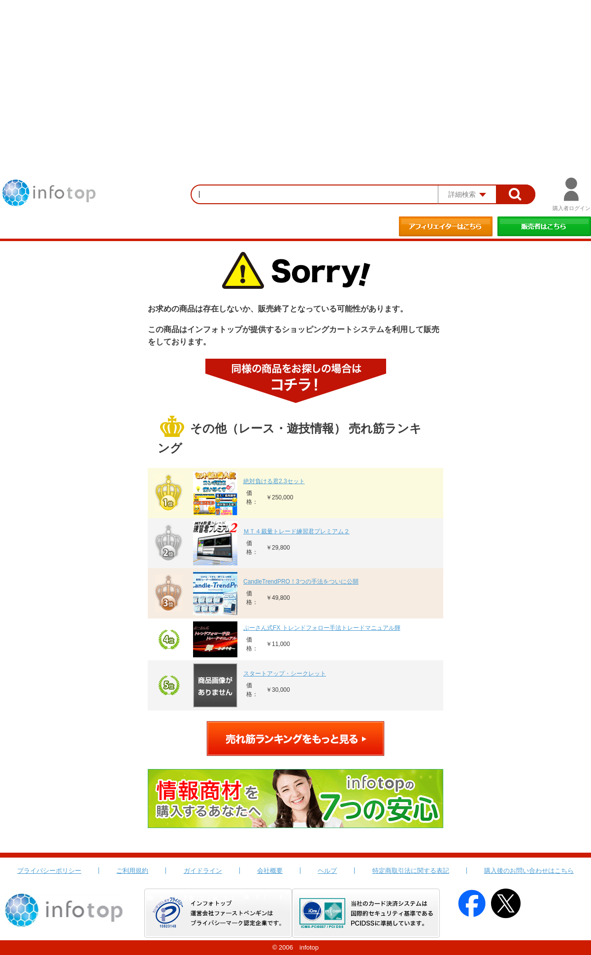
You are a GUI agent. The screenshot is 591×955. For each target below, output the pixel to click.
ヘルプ (327, 870)
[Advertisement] (295, 74)
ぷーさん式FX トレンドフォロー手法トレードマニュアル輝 (321, 627)
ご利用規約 (132, 870)
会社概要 (270, 870)
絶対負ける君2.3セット (274, 481)
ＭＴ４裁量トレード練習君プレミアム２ (296, 531)
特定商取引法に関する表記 (410, 870)
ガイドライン (203, 870)
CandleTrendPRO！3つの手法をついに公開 (301, 581)
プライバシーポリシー (49, 870)
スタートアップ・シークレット (284, 673)
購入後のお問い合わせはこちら (529, 870)
